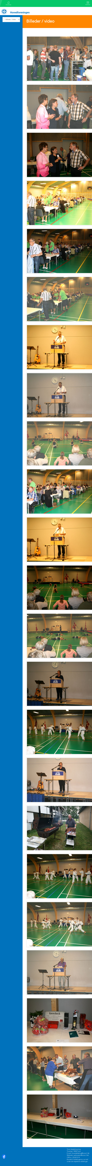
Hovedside (8, 3)
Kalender (87, 3)
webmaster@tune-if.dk (81, 1155)
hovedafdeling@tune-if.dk (80, 1153)
